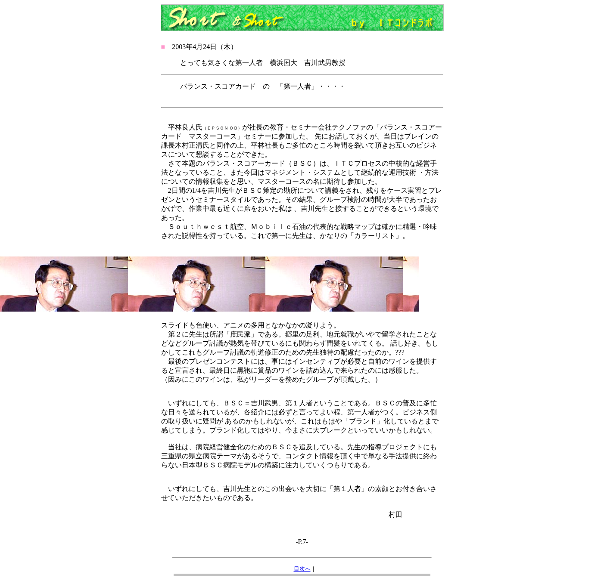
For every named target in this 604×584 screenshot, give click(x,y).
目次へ (302, 568)
